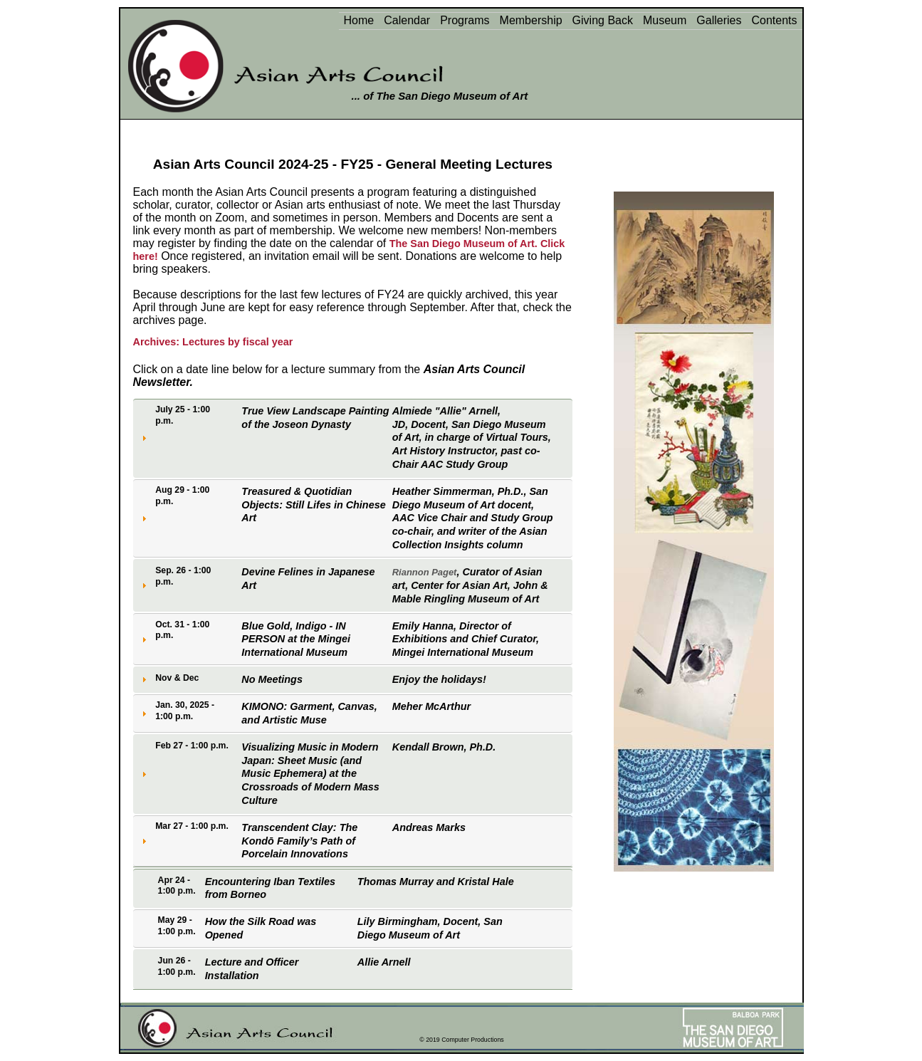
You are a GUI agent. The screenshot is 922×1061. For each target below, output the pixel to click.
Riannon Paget (424, 572)
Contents (774, 20)
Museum (664, 20)
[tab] (353, 438)
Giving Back (602, 20)
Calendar (407, 20)
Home (359, 20)
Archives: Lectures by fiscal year (213, 341)
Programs (464, 20)
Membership (531, 20)
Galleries (718, 20)
